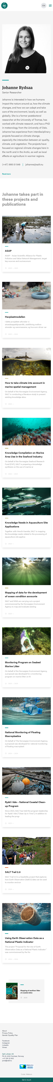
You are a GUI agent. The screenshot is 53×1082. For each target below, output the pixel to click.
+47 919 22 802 (8, 1058)
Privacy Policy (7, 1033)
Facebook (5, 1041)
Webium (29, 1074)
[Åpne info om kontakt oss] (26, 1080)
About (4, 1031)
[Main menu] (50, 5)
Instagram (6, 1043)
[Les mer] (6, 174)
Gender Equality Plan (10, 1035)
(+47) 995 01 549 (11, 164)
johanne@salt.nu (34, 164)
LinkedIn (5, 1045)
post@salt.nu (7, 1060)
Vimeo (4, 1047)
